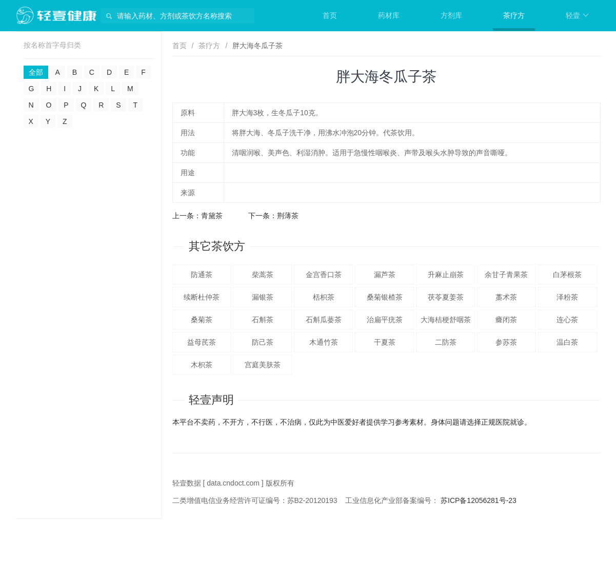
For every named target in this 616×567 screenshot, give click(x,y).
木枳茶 (201, 365)
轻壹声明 (211, 399)
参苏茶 (506, 342)
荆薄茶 (288, 216)
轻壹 (577, 15)
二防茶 (445, 342)
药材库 (389, 15)
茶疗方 (514, 15)
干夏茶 (384, 342)
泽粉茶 (567, 297)
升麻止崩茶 (446, 274)
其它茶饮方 (217, 246)
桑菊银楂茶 (385, 297)
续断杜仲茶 (202, 297)
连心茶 (567, 320)
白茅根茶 (567, 274)
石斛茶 (262, 320)
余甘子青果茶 (506, 274)
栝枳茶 (323, 297)
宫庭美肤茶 (263, 365)
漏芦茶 (384, 274)
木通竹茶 (323, 342)
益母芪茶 (201, 342)
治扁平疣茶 (385, 320)
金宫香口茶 (324, 274)
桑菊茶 (201, 320)
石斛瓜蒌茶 (324, 320)
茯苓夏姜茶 (446, 297)
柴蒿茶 (262, 274)
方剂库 (451, 15)
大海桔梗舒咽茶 (446, 320)
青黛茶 (212, 216)
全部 (36, 72)
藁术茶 (506, 297)
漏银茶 (262, 297)
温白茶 (567, 342)
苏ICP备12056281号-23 (478, 500)
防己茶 (262, 342)
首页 (330, 15)
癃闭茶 (506, 320)
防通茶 (201, 274)
